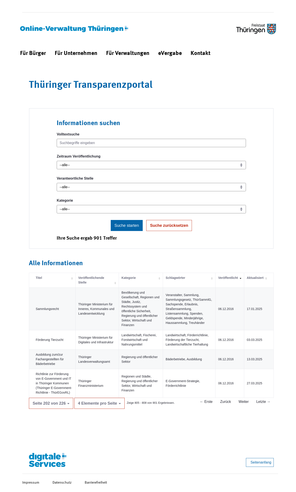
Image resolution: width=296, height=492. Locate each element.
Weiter (244, 402)
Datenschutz (61, 482)
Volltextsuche (68, 134)
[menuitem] (33, 53)
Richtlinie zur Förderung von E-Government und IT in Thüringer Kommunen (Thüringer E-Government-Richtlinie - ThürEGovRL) (54, 383)
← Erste (206, 402)
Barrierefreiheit (96, 482)
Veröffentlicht (228, 278)
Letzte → (263, 402)
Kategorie (65, 200)
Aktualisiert (255, 278)
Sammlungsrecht (47, 309)
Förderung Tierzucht (49, 340)
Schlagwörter (175, 278)
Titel (39, 278)
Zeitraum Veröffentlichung (78, 156)
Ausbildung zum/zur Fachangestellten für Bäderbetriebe (50, 359)
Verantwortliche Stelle (75, 178)
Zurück (225, 402)
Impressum (30, 482)
